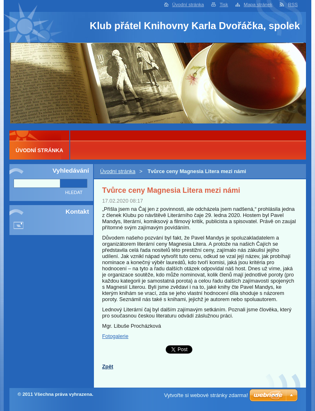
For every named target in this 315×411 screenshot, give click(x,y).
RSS (293, 4)
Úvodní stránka (188, 4)
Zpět (107, 366)
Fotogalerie (115, 336)
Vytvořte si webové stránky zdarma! (206, 395)
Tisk (223, 4)
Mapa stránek (258, 4)
